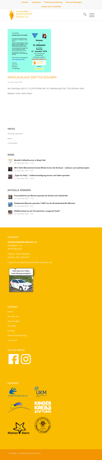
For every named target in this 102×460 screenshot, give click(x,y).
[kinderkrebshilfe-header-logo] (42, 15)
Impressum (36, 2)
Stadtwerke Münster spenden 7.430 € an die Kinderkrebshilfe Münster (44, 203)
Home (10, 311)
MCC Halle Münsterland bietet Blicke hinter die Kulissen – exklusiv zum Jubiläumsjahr (51, 168)
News (10, 138)
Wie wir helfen (14, 321)
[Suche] (83, 15)
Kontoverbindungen (74, 2)
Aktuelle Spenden (15, 133)
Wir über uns (13, 316)
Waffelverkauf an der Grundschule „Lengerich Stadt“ (37, 211)
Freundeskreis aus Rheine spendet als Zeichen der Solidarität (41, 195)
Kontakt (25, 2)
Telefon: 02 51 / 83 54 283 (51, 6)
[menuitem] (25, 2)
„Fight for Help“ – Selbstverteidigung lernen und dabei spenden (42, 175)
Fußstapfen (13, 143)
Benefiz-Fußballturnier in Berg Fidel (30, 160)
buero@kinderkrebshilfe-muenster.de (33, 262)
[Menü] (90, 15)
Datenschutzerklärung (53, 2)
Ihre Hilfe (12, 326)
